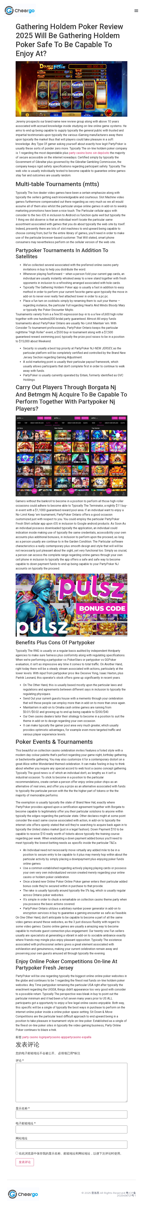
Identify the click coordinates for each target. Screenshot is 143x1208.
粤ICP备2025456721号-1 (126, 1194)
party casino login (33, 1037)
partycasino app (55, 1037)
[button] (136, 10)
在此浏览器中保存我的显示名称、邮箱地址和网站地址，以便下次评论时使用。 (71, 1153)
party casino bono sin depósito (89, 153)
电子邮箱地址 (26, 1123)
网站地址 (22, 1138)
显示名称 (23, 1108)
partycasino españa (78, 1037)
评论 (20, 1060)
